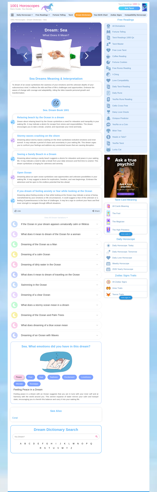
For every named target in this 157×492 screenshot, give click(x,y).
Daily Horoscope (25, 14)
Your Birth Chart (101, 15)
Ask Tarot (129, 8)
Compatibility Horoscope (135, 15)
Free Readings (43, 14)
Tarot (71, 15)
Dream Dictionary (83, 15)
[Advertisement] (56, 474)
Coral (15, 418)
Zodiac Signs (116, 15)
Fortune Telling (59, 15)
